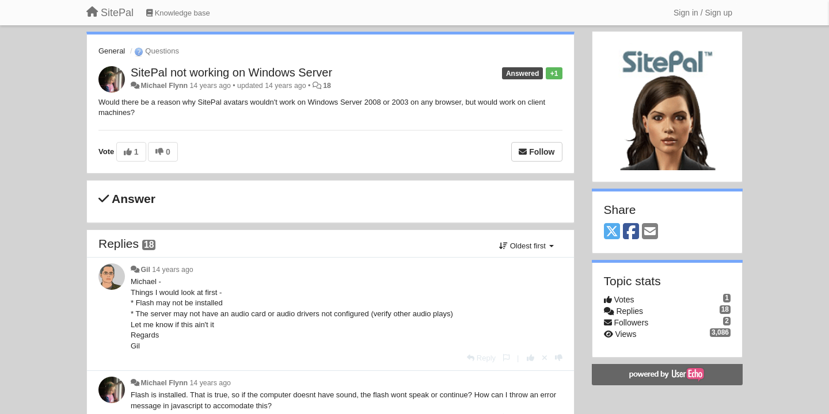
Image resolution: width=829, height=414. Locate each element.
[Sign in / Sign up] (703, 12)
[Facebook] (631, 232)
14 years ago (172, 270)
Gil (145, 270)
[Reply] (481, 358)
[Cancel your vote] (544, 358)
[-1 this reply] (558, 358)
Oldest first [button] (526, 245)
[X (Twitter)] (612, 232)
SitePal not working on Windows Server (231, 72)
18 (327, 86)
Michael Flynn (164, 86)
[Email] (650, 232)
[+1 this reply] (530, 358)
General (111, 51)
